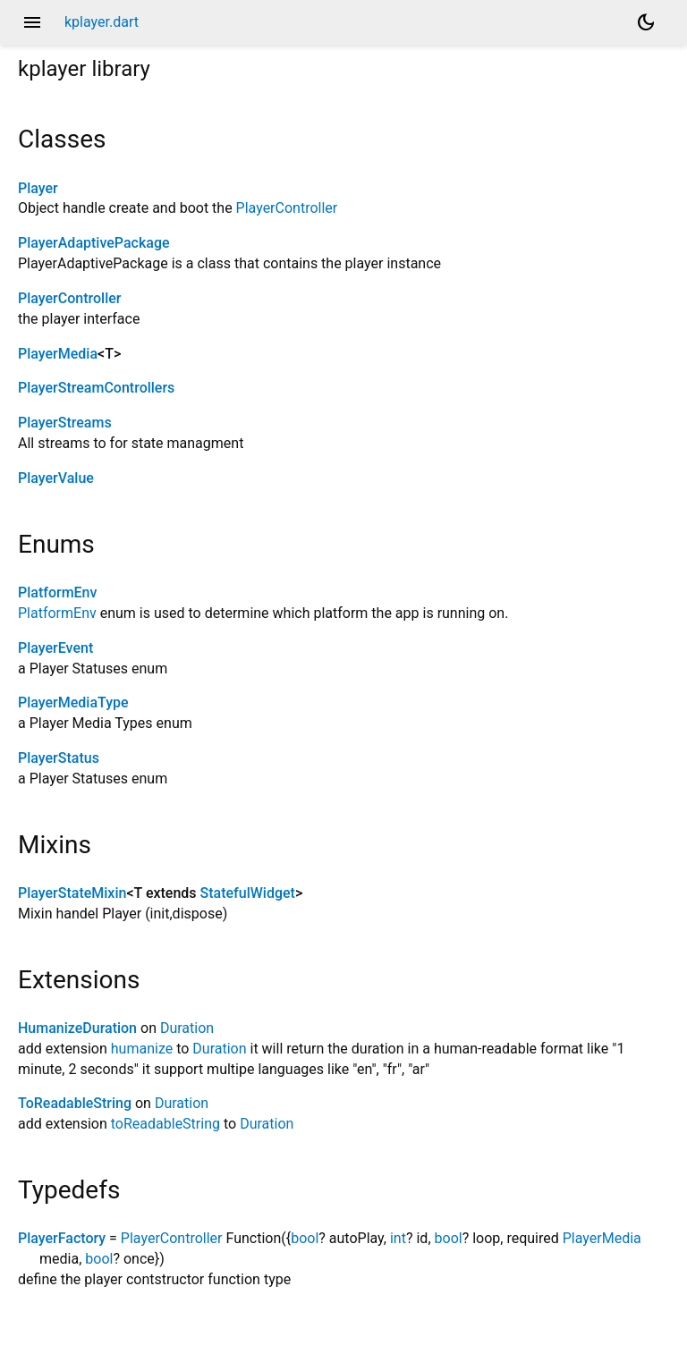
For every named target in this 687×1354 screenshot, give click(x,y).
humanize (142, 1048)
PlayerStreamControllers (96, 387)
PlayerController (287, 207)
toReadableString (165, 1123)
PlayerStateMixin (72, 892)
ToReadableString (74, 1103)
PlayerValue (56, 478)
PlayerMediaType (73, 702)
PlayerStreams (65, 422)
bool (304, 1238)
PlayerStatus (58, 757)
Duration (187, 1028)
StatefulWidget (247, 892)
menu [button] (32, 22)
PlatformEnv (57, 592)
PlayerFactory (62, 1238)
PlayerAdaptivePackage (94, 242)
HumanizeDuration (77, 1028)
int (398, 1238)
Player (38, 188)
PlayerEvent (55, 647)
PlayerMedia (58, 353)
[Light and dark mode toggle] (646, 22)
